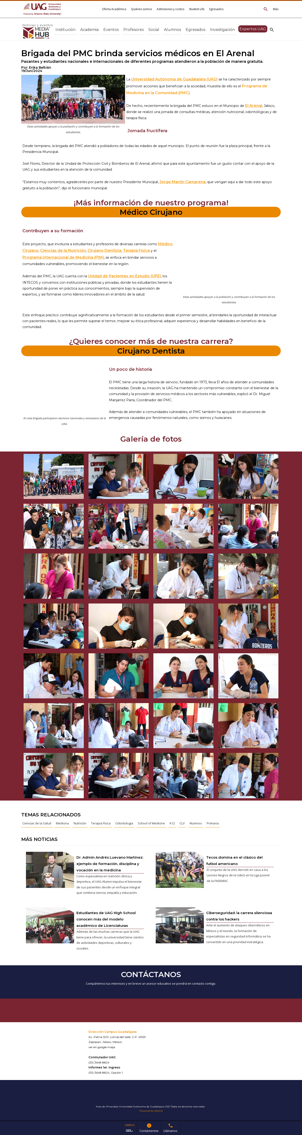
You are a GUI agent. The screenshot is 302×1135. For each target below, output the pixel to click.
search (271, 29)
